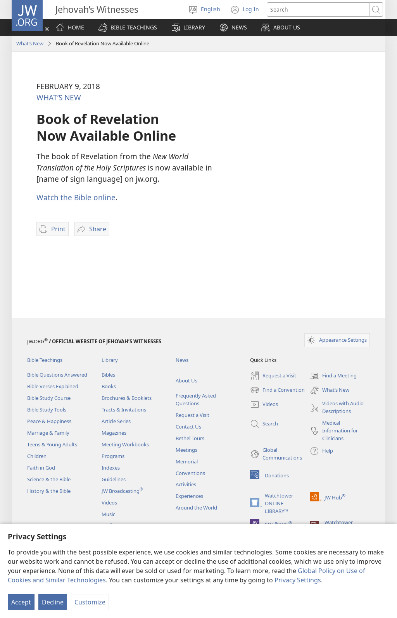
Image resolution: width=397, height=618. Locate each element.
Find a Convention (277, 390)
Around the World (196, 507)
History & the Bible (49, 490)
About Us (186, 380)
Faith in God (41, 467)
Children (37, 456)
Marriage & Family (48, 432)
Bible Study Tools (46, 409)
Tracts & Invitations (124, 409)
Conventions (190, 473)
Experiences (189, 495)
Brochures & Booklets (127, 397)
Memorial (187, 461)
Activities (186, 484)
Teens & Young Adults (52, 444)
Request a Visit (192, 414)
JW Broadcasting (122, 490)
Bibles (108, 374)
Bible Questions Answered (57, 374)
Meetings (186, 449)
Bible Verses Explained (52, 386)
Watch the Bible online (76, 197)
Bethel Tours (190, 438)
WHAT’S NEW (58, 97)
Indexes (111, 467)
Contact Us (188, 426)
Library (110, 359)
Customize (89, 602)
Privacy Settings (297, 580)
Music (108, 514)
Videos (109, 502)
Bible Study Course (49, 397)
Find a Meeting (333, 375)
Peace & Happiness (49, 421)
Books (109, 386)
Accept (21, 602)
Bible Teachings (44, 359)
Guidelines (114, 479)
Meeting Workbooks (125, 444)
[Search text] (318, 9)
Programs (113, 456)
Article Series (116, 421)
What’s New (29, 43)
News (182, 359)
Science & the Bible (49, 479)
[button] (127, 27)
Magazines (114, 432)
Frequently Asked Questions (196, 399)
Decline (53, 602)
